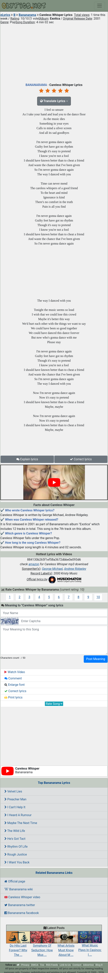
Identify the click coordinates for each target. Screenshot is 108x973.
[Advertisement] (54, 53)
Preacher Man (15, 799)
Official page (14, 881)
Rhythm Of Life (16, 846)
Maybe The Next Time (20, 823)
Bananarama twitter (19, 905)
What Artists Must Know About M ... (66, 946)
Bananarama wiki (18, 889)
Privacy (25, 964)
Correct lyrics (81, 459)
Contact (77, 964)
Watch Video (14, 672)
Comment (13, 678)
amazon (33, 564)
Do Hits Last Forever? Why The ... (18, 946)
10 (98, 597)
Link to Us (65, 964)
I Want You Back (16, 862)
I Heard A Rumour (18, 815)
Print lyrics (13, 697)
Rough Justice (15, 854)
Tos (42, 964)
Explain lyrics (27, 459)
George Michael (52, 569)
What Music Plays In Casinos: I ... (90, 945)
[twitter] (18, 964)
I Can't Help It (14, 807)
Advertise (88, 964)
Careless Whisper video (22, 897)
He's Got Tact (14, 839)
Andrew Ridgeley (75, 569)
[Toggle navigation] (99, 5)
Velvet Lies (13, 791)
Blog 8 (99, 964)
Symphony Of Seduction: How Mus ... (42, 946)
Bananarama (27, 15)
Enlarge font (14, 685)
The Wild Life (14, 831)
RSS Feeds (52, 964)
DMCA (34, 964)
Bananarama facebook (21, 913)
